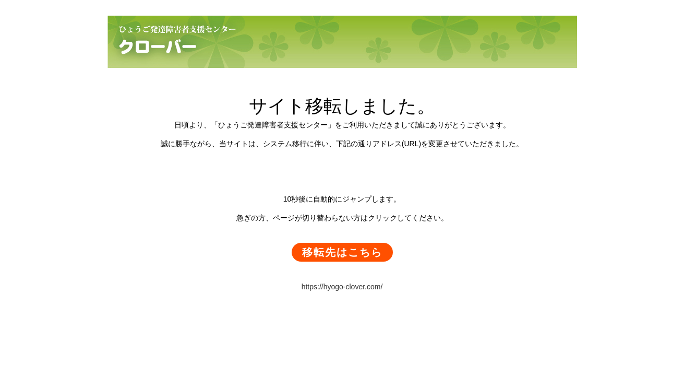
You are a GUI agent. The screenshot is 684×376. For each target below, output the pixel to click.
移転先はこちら (342, 252)
